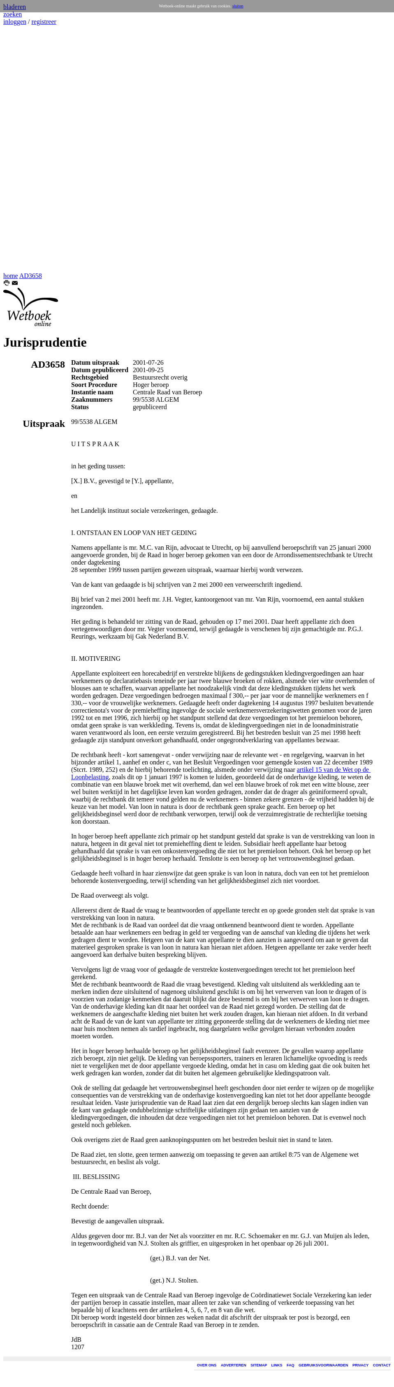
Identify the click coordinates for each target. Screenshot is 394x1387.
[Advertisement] (28, 148)
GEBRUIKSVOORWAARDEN (323, 1365)
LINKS (277, 1365)
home (10, 275)
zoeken (12, 14)
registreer (43, 21)
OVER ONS (207, 1365)
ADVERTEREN (233, 1365)
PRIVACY (360, 1365)
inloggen (14, 21)
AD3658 (30, 275)
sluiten (237, 6)
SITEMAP (258, 1365)
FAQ (290, 1365)
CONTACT (382, 1365)
